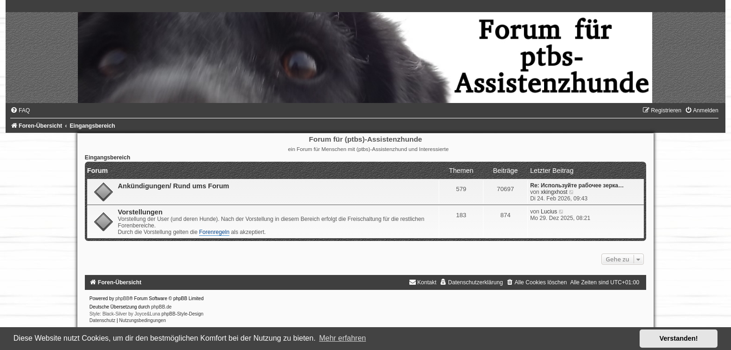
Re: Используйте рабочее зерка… (577, 185)
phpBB (122, 298)
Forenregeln (214, 232)
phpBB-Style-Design (182, 313)
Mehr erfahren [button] (342, 338)
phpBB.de (161, 306)
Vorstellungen (140, 212)
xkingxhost (554, 192)
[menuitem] (20, 110)
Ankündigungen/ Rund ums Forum (173, 186)
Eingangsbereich (107, 157)
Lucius (549, 211)
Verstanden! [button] (679, 338)
